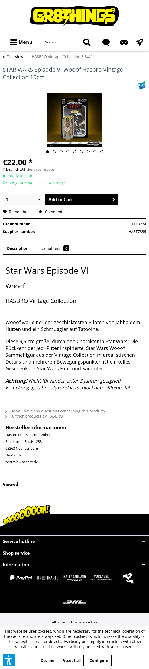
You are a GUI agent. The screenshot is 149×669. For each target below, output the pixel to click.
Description (17, 248)
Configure (99, 660)
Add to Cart (81, 200)
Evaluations (54, 248)
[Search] (86, 42)
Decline (47, 660)
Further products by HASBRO (34, 416)
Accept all (72, 660)
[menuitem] (20, 42)
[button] (9, 660)
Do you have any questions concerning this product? (55, 411)
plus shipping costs (40, 169)
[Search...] (68, 42)
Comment (50, 211)
